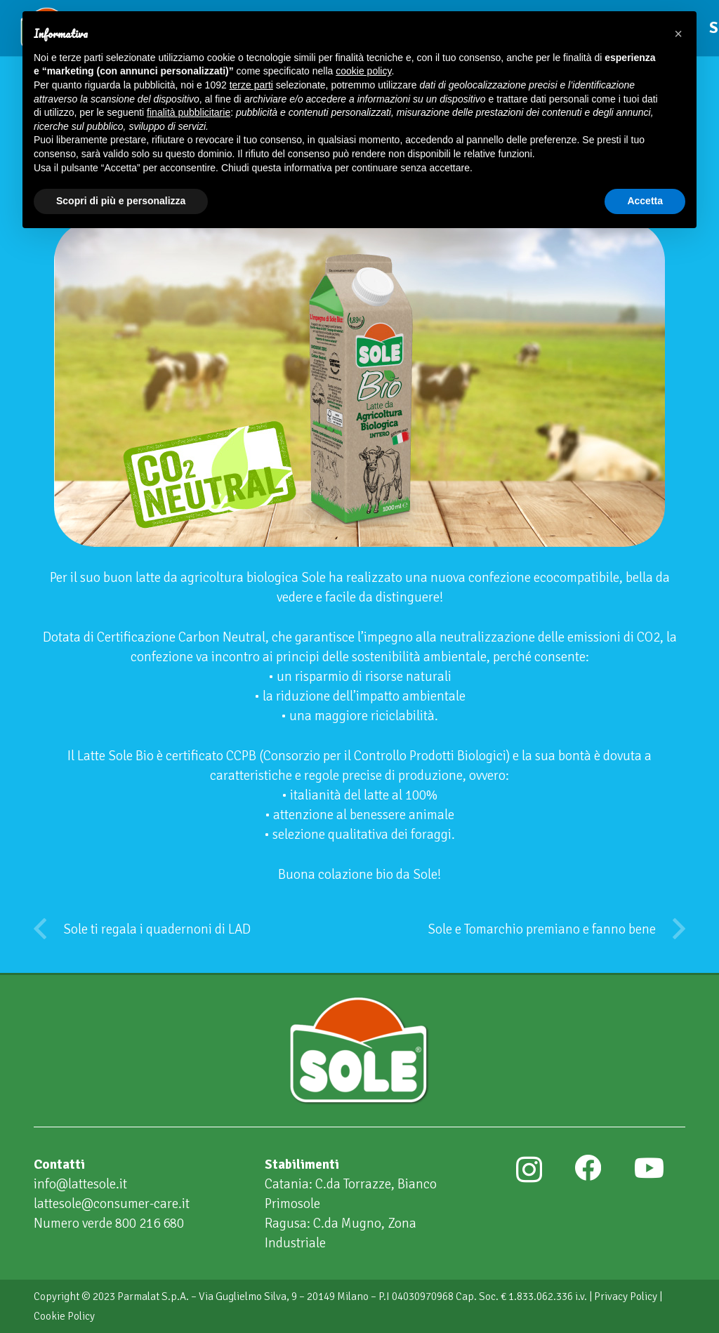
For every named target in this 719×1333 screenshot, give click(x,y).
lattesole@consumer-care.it (112, 1203)
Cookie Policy (64, 1316)
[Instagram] (529, 1169)
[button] (678, 33)
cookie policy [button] (363, 71)
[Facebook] (587, 1168)
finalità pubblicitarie (188, 112)
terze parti (251, 85)
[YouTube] (649, 1168)
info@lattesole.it (80, 1184)
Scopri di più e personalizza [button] (120, 200)
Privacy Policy (625, 1296)
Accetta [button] (645, 200)
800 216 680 (149, 1223)
